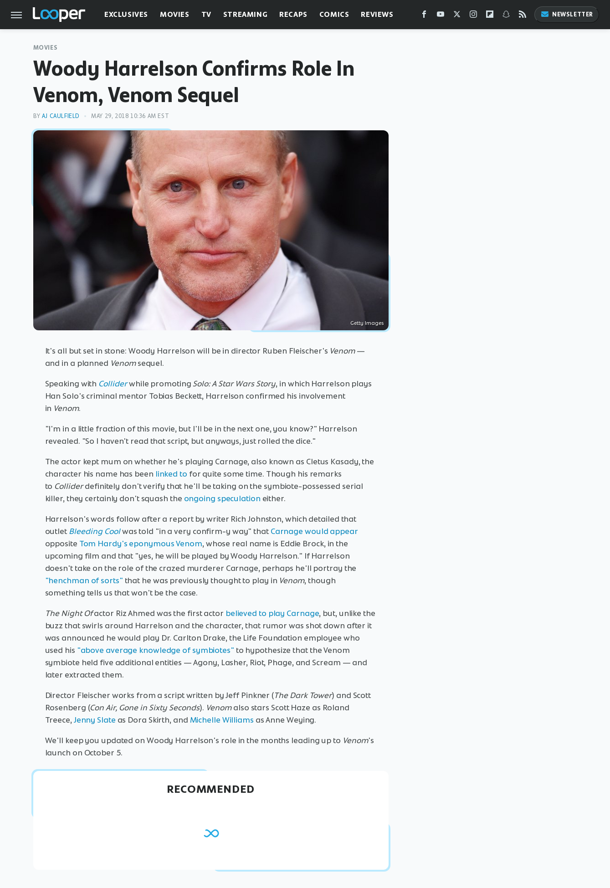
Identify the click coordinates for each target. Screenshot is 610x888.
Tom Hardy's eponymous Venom (140, 543)
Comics (334, 14)
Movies (175, 14)
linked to (171, 473)
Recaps (293, 14)
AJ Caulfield (61, 116)
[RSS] (522, 16)
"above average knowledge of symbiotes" (155, 650)
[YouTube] (440, 16)
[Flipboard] (489, 16)
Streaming (245, 14)
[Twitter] (456, 16)
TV (206, 14)
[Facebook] (424, 16)
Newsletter (566, 14)
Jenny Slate (95, 719)
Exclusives (126, 14)
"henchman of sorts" (84, 580)
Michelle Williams (222, 719)
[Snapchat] (506, 16)
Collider (112, 383)
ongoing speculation (222, 498)
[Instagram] (473, 16)
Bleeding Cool (94, 531)
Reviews (377, 14)
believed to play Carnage (272, 613)
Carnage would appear (314, 531)
